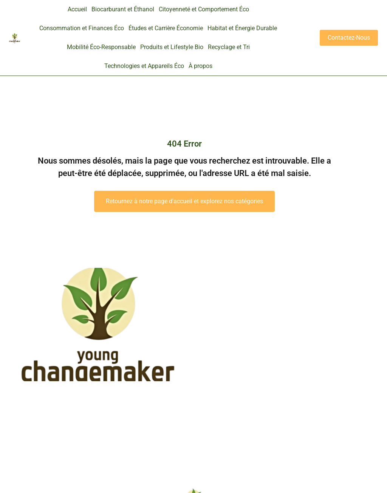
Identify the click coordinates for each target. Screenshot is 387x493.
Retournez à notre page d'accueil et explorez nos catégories (184, 201)
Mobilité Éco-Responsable (101, 47)
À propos (200, 66)
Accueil (77, 9)
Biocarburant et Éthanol (122, 9)
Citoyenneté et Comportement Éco (204, 9)
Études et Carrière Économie (165, 28)
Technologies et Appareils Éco (144, 66)
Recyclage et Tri (229, 47)
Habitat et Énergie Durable (242, 28)
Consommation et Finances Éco (81, 28)
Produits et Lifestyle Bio (171, 47)
